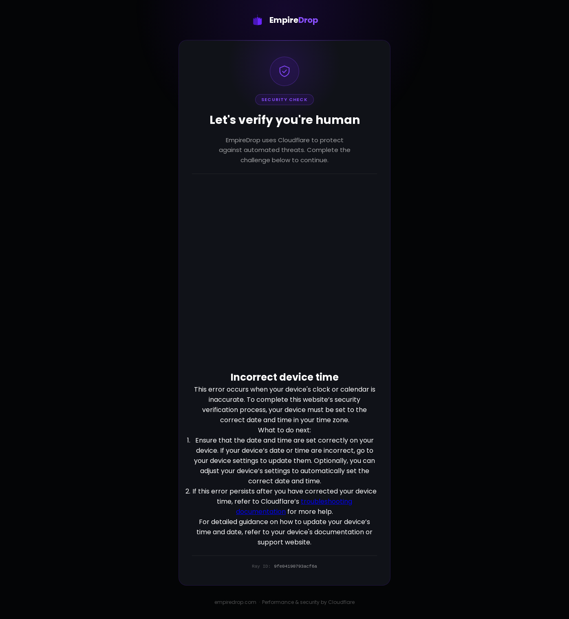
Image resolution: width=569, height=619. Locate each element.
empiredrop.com (235, 602)
